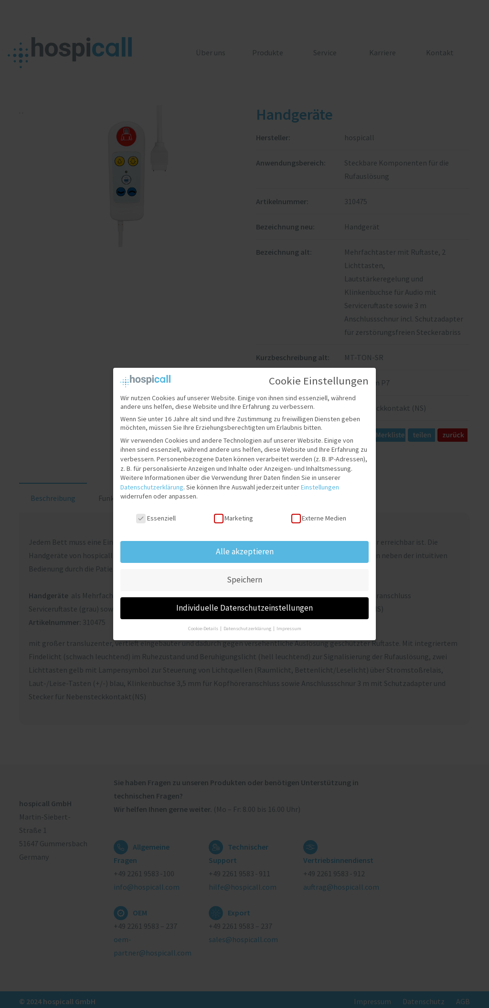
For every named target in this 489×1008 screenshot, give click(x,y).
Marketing (233, 518)
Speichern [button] (244, 579)
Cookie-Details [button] (203, 628)
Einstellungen (320, 487)
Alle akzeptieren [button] (245, 551)
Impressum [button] (288, 628)
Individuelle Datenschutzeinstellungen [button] (244, 608)
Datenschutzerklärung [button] (247, 628)
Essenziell (155, 518)
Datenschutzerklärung (151, 487)
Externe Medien (318, 518)
